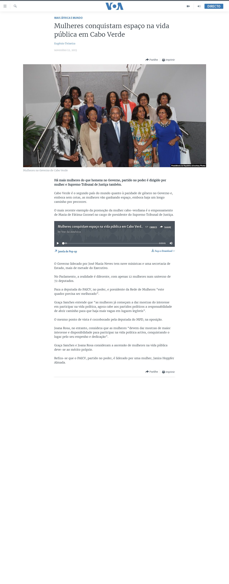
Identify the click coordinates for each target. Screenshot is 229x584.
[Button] (151, 59)
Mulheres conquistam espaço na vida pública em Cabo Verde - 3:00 (105, 227)
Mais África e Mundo (68, 18)
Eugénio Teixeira (64, 43)
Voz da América (71, 231)
